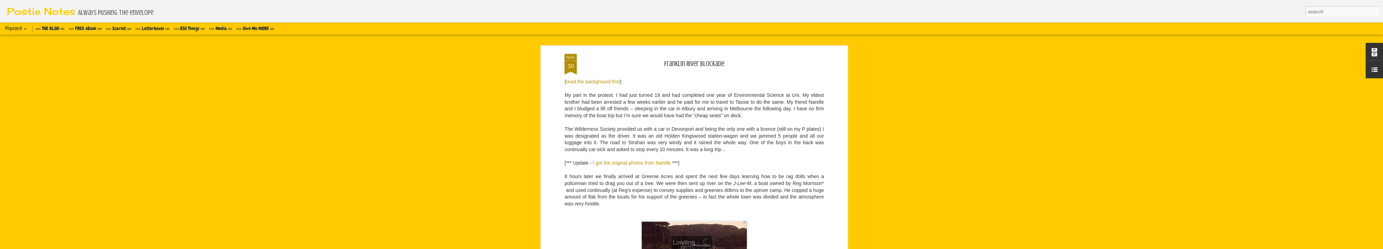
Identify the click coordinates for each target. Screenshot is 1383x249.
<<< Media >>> (220, 28)
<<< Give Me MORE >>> (255, 28)
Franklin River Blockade (694, 64)
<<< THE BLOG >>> (50, 28)
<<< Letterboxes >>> (152, 28)
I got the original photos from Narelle (632, 163)
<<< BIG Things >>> (189, 28)
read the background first (593, 81)
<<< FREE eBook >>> (85, 28)
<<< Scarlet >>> (118, 28)
